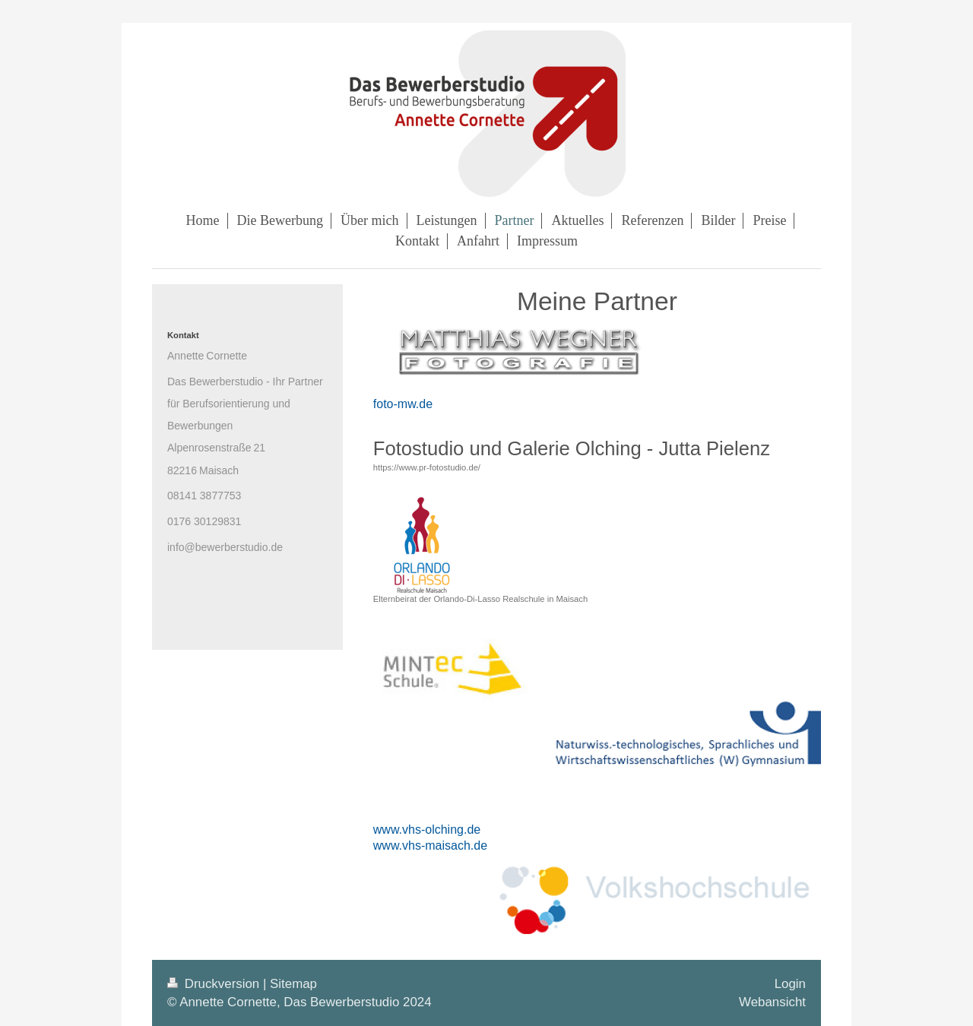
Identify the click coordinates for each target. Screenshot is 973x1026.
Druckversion (215, 984)
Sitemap (293, 984)
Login (790, 984)
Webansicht (772, 1002)
